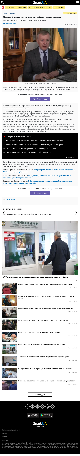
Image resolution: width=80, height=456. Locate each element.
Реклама (4, 433)
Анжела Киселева (9, 23)
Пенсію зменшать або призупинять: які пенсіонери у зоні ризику (32, 148)
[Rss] (27, 406)
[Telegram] (32, 406)
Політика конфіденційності (10, 430)
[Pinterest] (52, 406)
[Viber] (37, 406)
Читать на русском (69, 13)
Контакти (5, 440)
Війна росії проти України (16, 8)
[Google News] (42, 406)
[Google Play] (46, 415)
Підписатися (40, 99)
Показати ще (71, 157)
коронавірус (11, 199)
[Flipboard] (47, 406)
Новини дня (59, 8)
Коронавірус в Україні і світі (40, 8)
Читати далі (40, 394)
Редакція (5, 437)
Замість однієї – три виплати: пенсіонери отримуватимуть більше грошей (35, 144)
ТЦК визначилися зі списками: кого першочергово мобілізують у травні (34, 141)
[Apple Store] (33, 415)
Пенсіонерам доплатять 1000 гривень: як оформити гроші (29, 152)
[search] (2, 2)
